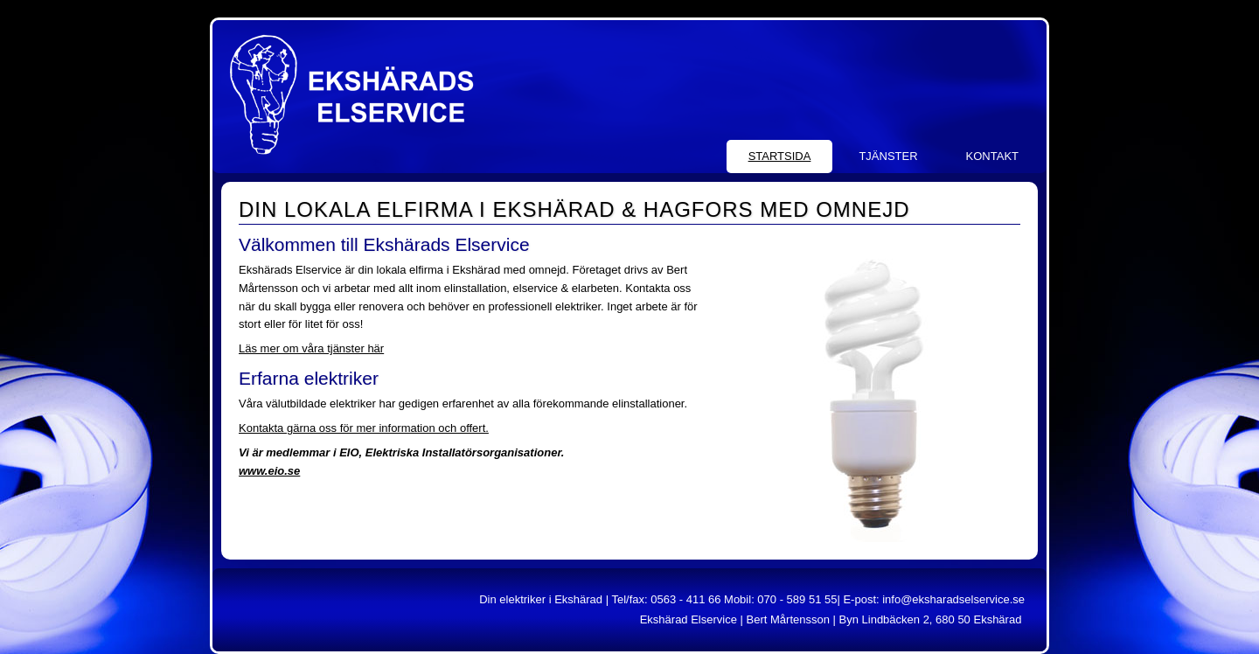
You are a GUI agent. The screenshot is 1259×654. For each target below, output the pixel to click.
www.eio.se (269, 470)
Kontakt (992, 156)
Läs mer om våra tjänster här (311, 348)
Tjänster (888, 156)
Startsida (779, 156)
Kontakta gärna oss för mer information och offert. (364, 428)
